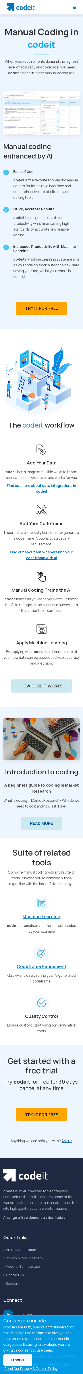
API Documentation (19, 1249)
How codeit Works (42, 686)
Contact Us (13, 1275)
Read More (41, 823)
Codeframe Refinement (41, 966)
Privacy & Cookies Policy (23, 1258)
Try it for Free (41, 308)
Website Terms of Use (21, 1266)
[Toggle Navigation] (74, 7)
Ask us (67, 1140)
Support (11, 1283)
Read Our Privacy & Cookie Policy (31, 1368)
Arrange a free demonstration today (34, 1217)
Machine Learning (41, 917)
